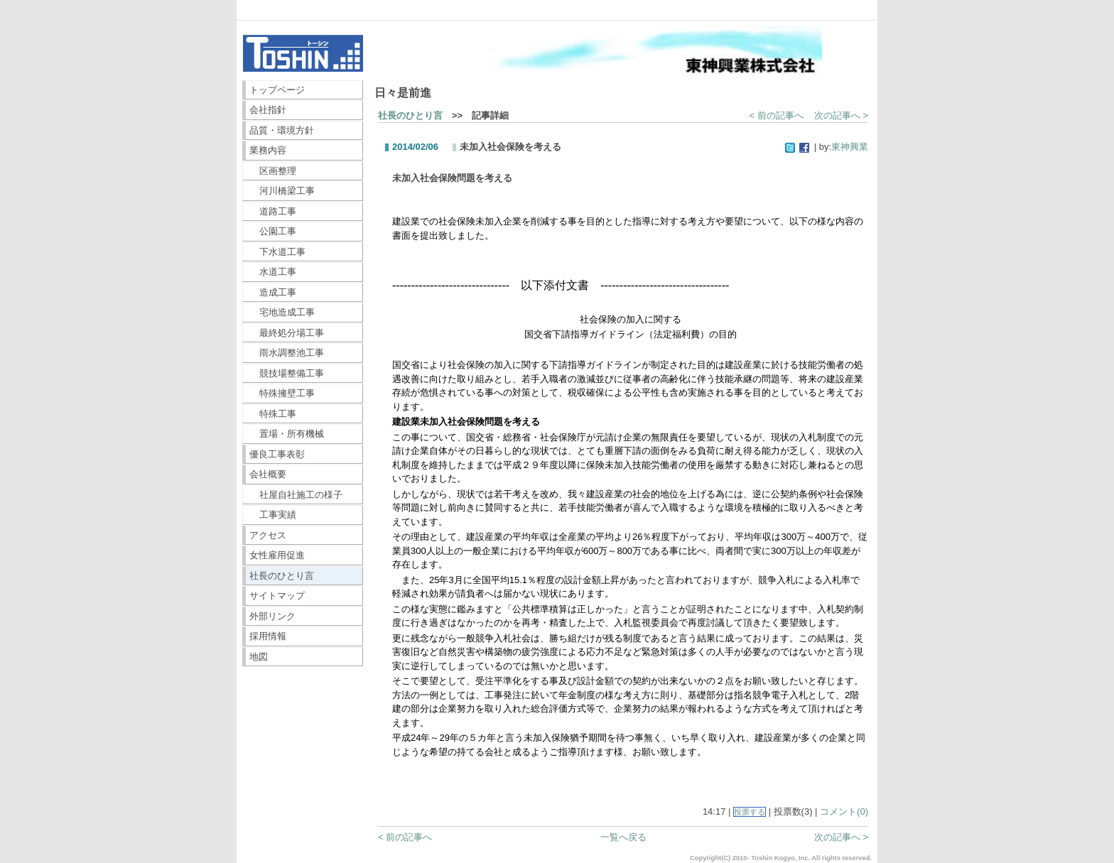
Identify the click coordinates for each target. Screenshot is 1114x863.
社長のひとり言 (281, 575)
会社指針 (267, 109)
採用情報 (267, 636)
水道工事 (273, 271)
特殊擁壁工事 (282, 393)
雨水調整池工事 (287, 352)
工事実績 (273, 514)
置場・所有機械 (287, 433)
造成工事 (273, 292)
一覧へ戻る (623, 837)
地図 (258, 656)
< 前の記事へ (777, 115)
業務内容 (267, 150)
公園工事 (273, 231)
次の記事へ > (841, 115)
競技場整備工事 (287, 373)
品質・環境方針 (281, 130)
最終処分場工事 (287, 332)
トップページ (277, 90)
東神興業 (849, 146)
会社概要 (267, 474)
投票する (749, 812)
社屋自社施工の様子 (296, 494)
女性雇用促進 (277, 555)
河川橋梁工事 (282, 190)
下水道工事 (277, 251)
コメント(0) (844, 811)
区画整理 (273, 170)
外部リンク (272, 616)
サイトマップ (277, 595)
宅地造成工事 (282, 312)
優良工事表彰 (277, 454)
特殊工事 (273, 413)
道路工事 (273, 211)
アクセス (267, 535)
